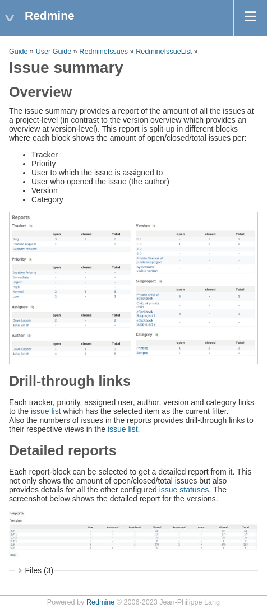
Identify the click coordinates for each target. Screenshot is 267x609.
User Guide (54, 51)
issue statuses (184, 489)
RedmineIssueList (164, 51)
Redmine (100, 602)
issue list (46, 411)
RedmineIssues (103, 51)
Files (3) (39, 570)
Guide (18, 51)
